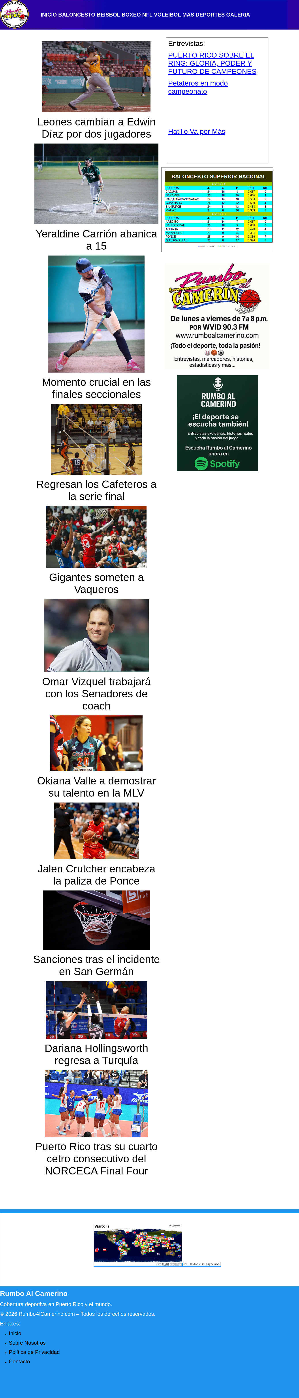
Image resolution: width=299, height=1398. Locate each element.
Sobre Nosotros (27, 1343)
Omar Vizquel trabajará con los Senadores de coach (96, 694)
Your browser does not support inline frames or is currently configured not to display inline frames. (217, 100)
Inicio (15, 1333)
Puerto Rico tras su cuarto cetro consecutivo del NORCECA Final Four (96, 1159)
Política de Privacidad (34, 1352)
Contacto (19, 1361)
